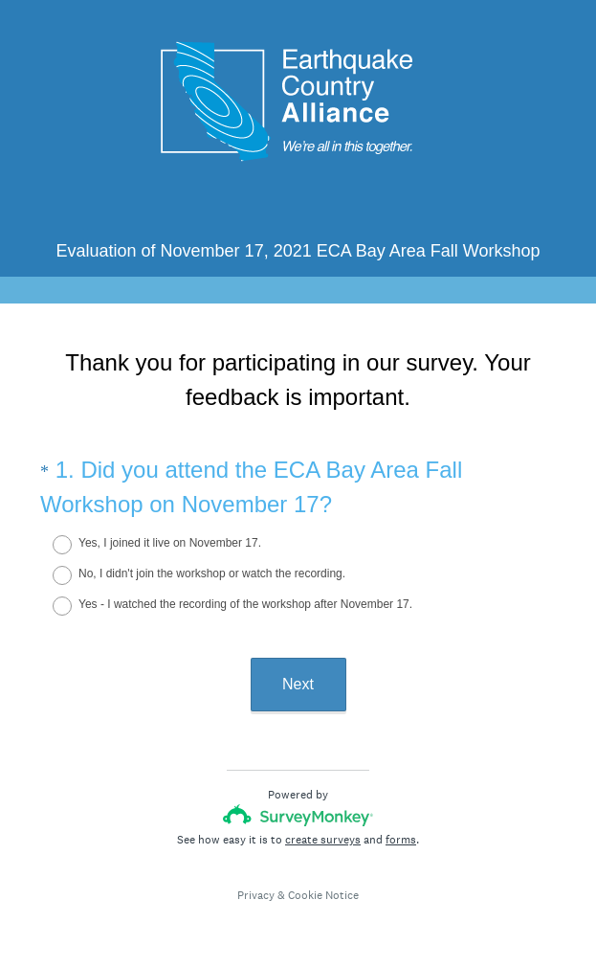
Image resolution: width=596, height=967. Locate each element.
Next (298, 684)
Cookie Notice (323, 895)
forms (401, 839)
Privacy (256, 895)
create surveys (323, 839)
